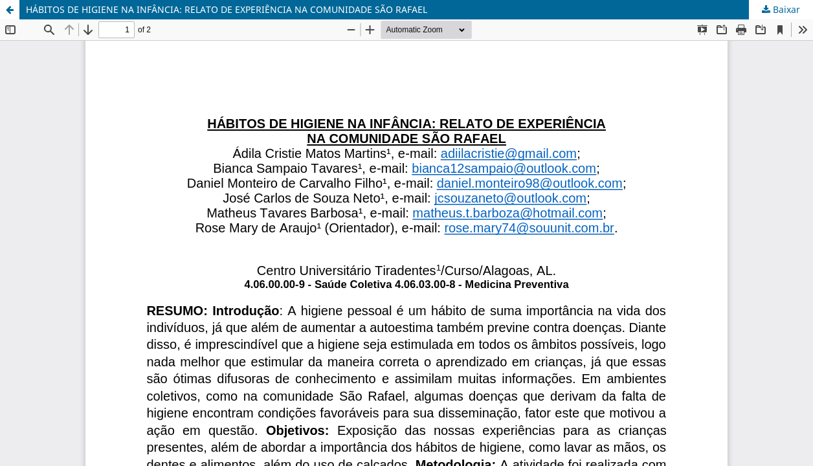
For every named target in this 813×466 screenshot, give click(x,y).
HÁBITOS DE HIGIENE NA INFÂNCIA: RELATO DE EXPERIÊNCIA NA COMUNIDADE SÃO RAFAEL (226, 9)
